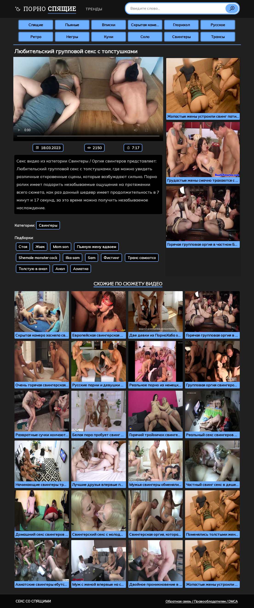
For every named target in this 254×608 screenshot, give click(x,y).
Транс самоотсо (142, 257)
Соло (144, 36)
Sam (91, 257)
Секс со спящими (33, 601)
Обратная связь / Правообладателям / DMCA (202, 601)
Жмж (40, 246)
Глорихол (181, 24)
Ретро (35, 36)
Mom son (60, 246)
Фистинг (111, 257)
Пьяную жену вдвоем (96, 246)
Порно (45, 9)
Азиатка (80, 268)
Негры (72, 36)
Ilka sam (73, 257)
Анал (60, 268)
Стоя (23, 246)
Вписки (108, 24)
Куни (108, 36)
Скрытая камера (146, 24)
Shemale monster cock (38, 257)
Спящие (36, 24)
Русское (218, 24)
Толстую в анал (33, 268)
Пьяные (72, 24)
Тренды (94, 9)
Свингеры (181, 36)
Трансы (218, 36)
